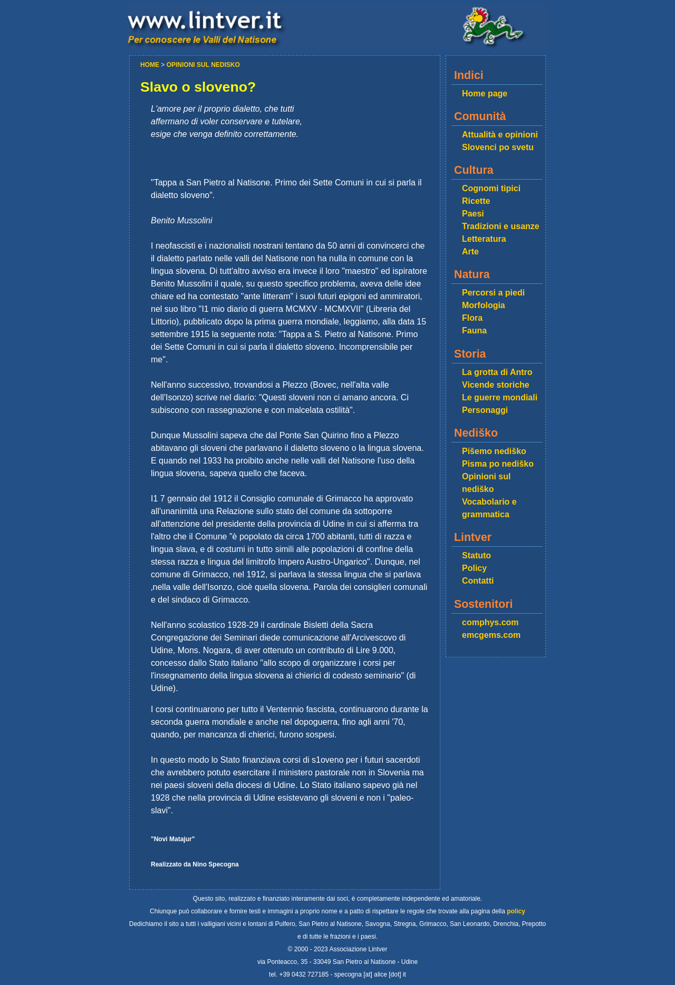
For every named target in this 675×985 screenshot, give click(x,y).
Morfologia (483, 305)
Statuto (476, 555)
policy (516, 911)
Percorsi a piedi (493, 292)
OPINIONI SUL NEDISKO (203, 64)
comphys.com (490, 622)
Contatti (478, 580)
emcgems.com (491, 635)
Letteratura (484, 238)
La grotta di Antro (497, 372)
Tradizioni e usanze (500, 226)
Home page (484, 93)
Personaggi (485, 410)
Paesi (473, 213)
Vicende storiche (495, 384)
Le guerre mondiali (499, 397)
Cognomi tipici (491, 188)
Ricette (476, 200)
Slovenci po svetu (498, 147)
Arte (470, 251)
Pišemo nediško (494, 451)
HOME (150, 64)
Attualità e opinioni (500, 134)
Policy (474, 568)
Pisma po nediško (498, 463)
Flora (472, 317)
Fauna (474, 330)
